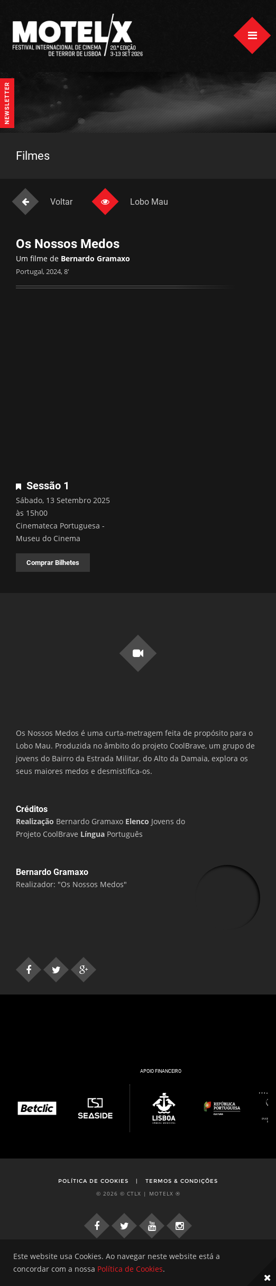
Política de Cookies (93, 1181)
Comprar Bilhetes (52, 563)
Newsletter (7, 103)
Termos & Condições (181, 1181)
